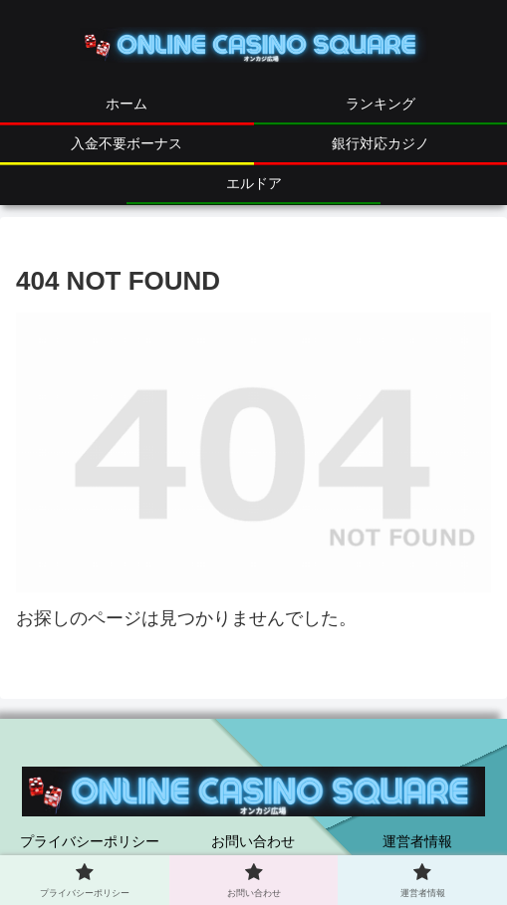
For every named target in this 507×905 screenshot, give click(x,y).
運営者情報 (417, 841)
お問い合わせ (253, 841)
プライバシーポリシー (89, 841)
